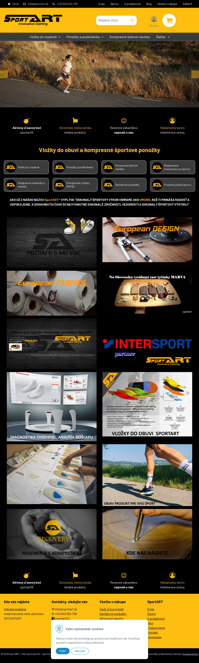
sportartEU (62, 618)
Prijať (62, 650)
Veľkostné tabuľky (111, 618)
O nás (101, 3)
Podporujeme (156, 628)
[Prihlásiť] (154, 21)
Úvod (15, 3)
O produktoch (132, 3)
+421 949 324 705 (67, 3)
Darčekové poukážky (113, 614)
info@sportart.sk (38, 3)
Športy (115, 3)
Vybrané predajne (15, 609)
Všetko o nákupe (167, 3)
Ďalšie (187, 3)
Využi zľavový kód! (112, 609)
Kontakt (152, 632)
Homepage (154, 637)
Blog (149, 3)
